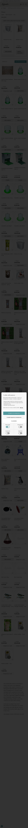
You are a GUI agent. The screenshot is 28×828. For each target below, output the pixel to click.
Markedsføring (20, 426)
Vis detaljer (14, 421)
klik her (21, 407)
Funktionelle (7, 432)
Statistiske (20, 432)
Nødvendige (7, 426)
